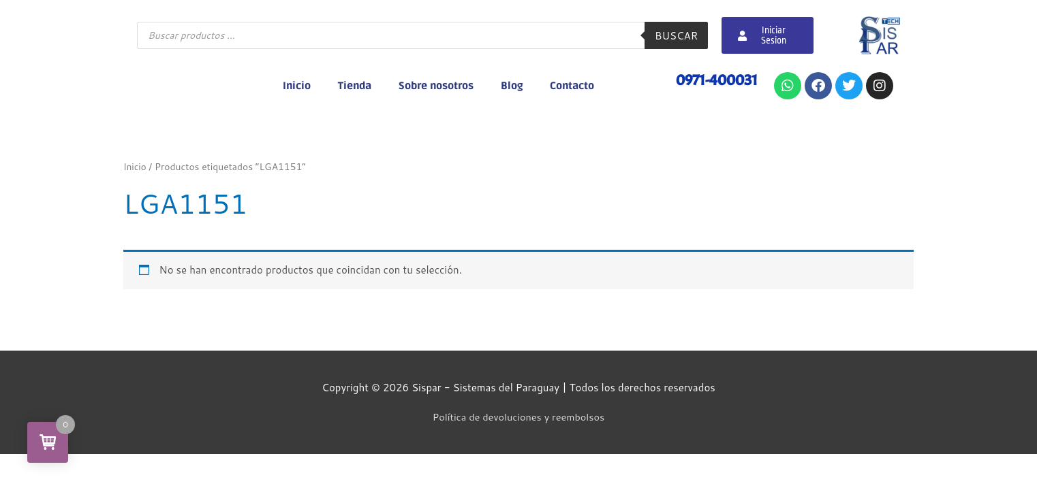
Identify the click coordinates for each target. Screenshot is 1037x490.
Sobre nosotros (436, 86)
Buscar (676, 36)
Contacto (572, 86)
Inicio (297, 86)
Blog (512, 86)
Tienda (354, 86)
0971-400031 (714, 79)
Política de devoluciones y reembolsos (518, 417)
